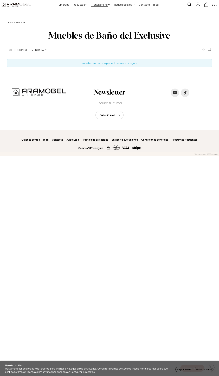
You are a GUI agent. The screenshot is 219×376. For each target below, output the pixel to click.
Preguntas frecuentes (184, 139)
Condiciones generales (154, 139)
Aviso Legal (73, 139)
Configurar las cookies (82, 371)
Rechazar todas (204, 369)
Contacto (57, 139)
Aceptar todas (183, 369)
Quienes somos (31, 139)
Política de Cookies (120, 368)
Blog (46, 139)
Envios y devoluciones (125, 139)
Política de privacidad (95, 139)
